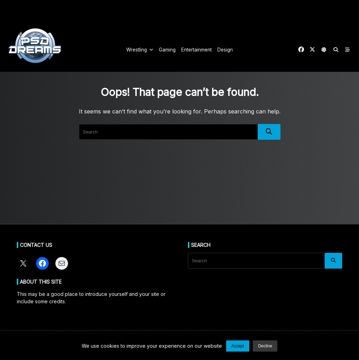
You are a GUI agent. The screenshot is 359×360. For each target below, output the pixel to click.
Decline (265, 346)
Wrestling (140, 50)
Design (225, 50)
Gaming (167, 50)
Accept (237, 346)
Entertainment (196, 50)
